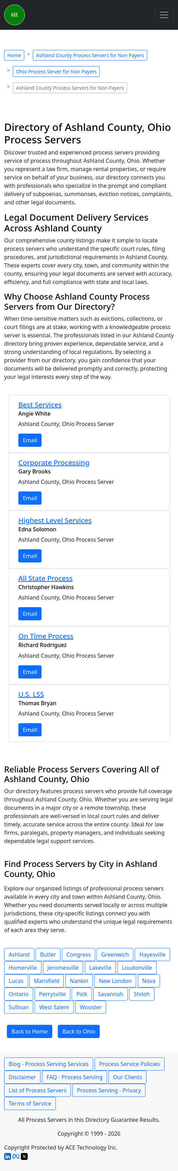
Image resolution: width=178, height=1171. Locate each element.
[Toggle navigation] (164, 15)
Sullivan (19, 1007)
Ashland (19, 954)
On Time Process (45, 636)
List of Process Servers (37, 1090)
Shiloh (142, 994)
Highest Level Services (55, 520)
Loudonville (137, 968)
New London (115, 981)
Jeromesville (63, 968)
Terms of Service (30, 1103)
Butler (48, 954)
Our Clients (127, 1077)
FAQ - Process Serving (74, 1077)
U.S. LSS (31, 694)
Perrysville (52, 994)
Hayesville (152, 954)
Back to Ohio (79, 1031)
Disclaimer (22, 1077)
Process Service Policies (129, 1064)
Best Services (40, 404)
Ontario (19, 994)
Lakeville (100, 968)
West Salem (54, 1007)
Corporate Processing (53, 462)
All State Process (45, 578)
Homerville (23, 968)
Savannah (110, 994)
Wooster (90, 1007)
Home (14, 55)
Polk (81, 994)
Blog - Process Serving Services (49, 1064)
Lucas (16, 981)
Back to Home (29, 1031)
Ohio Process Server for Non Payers (56, 71)
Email (30, 440)
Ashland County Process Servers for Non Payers (90, 55)
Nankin (79, 981)
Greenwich (115, 954)
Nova (149, 981)
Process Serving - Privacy (109, 1090)
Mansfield (47, 981)
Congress (78, 954)
